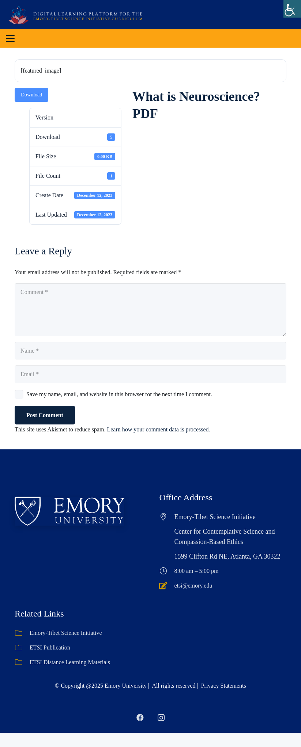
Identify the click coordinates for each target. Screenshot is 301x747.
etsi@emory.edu (193, 585)
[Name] (150, 351)
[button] (10, 38)
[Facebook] (140, 718)
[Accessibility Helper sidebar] (292, 9)
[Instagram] (161, 718)
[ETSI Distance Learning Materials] (22, 662)
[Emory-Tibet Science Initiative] (22, 633)
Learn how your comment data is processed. (158, 429)
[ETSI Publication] (22, 647)
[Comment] (150, 309)
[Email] (150, 374)
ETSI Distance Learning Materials (70, 662)
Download (31, 94)
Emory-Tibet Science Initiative (66, 633)
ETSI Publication (50, 647)
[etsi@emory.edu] (166, 585)
